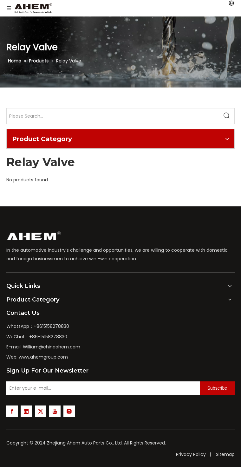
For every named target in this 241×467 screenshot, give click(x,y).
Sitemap (225, 454)
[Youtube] (55, 411)
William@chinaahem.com (51, 347)
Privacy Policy (191, 454)
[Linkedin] (26, 411)
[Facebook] (12, 411)
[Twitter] (40, 411)
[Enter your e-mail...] (101, 388)
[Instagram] (69, 411)
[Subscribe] (217, 388)
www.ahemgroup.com (43, 357)
